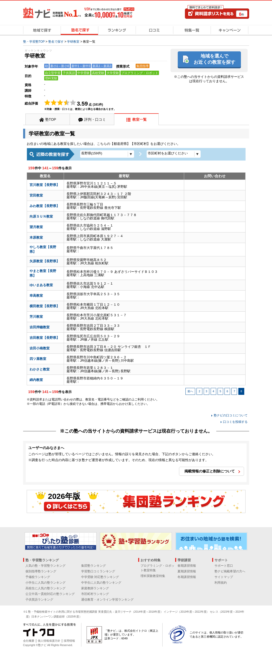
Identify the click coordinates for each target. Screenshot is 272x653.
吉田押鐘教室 (40, 327)
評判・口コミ (95, 119)
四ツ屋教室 (38, 359)
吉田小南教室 (40, 348)
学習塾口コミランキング (98, 571)
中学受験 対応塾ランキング (100, 577)
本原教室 (36, 237)
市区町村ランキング (95, 594)
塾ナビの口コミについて (231, 415)
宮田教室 (36, 195)
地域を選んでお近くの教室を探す (214, 58)
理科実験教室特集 (152, 576)
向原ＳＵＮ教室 (41, 216)
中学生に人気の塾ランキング (101, 582)
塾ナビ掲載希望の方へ (229, 571)
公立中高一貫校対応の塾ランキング (50, 594)
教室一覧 (139, 119)
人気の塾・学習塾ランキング (45, 565)
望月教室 (36, 227)
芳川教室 (36, 317)
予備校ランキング (37, 577)
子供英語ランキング (39, 599)
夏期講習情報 (186, 571)
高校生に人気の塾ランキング (45, 588)
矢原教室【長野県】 (45, 261)
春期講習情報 (186, 565)
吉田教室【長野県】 (45, 338)
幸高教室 (36, 295)
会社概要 (28, 640)
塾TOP (50, 119)
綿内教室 (36, 380)
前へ (190, 391)
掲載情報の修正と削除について (209, 471)
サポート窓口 (223, 565)
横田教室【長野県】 (45, 306)
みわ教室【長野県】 (45, 206)
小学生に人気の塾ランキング (45, 582)
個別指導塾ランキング (40, 571)
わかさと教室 (40, 369)
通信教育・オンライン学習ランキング (107, 599)
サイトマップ (223, 577)
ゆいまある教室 (41, 285)
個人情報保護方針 (49, 640)
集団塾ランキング (93, 565)
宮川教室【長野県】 (45, 185)
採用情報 (69, 640)
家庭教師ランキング (95, 588)
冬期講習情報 (186, 577)
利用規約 (220, 582)
